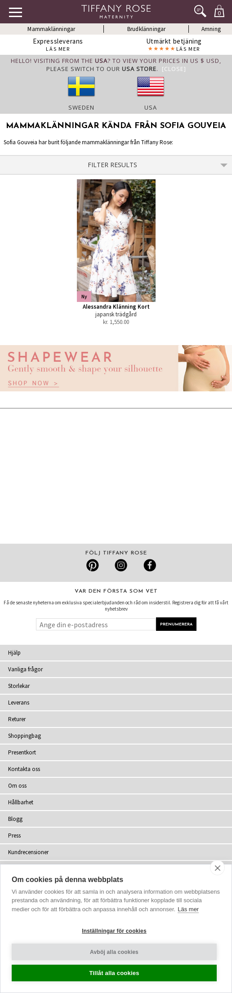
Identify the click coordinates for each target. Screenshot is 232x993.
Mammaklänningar (51, 29)
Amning (211, 29)
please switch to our (101, 69)
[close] (217, 867)
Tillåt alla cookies (114, 973)
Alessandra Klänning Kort (116, 306)
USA (150, 107)
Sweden (81, 107)
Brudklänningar (146, 29)
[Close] (174, 69)
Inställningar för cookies (114, 931)
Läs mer (188, 909)
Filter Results (158, 164)
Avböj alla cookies (114, 952)
